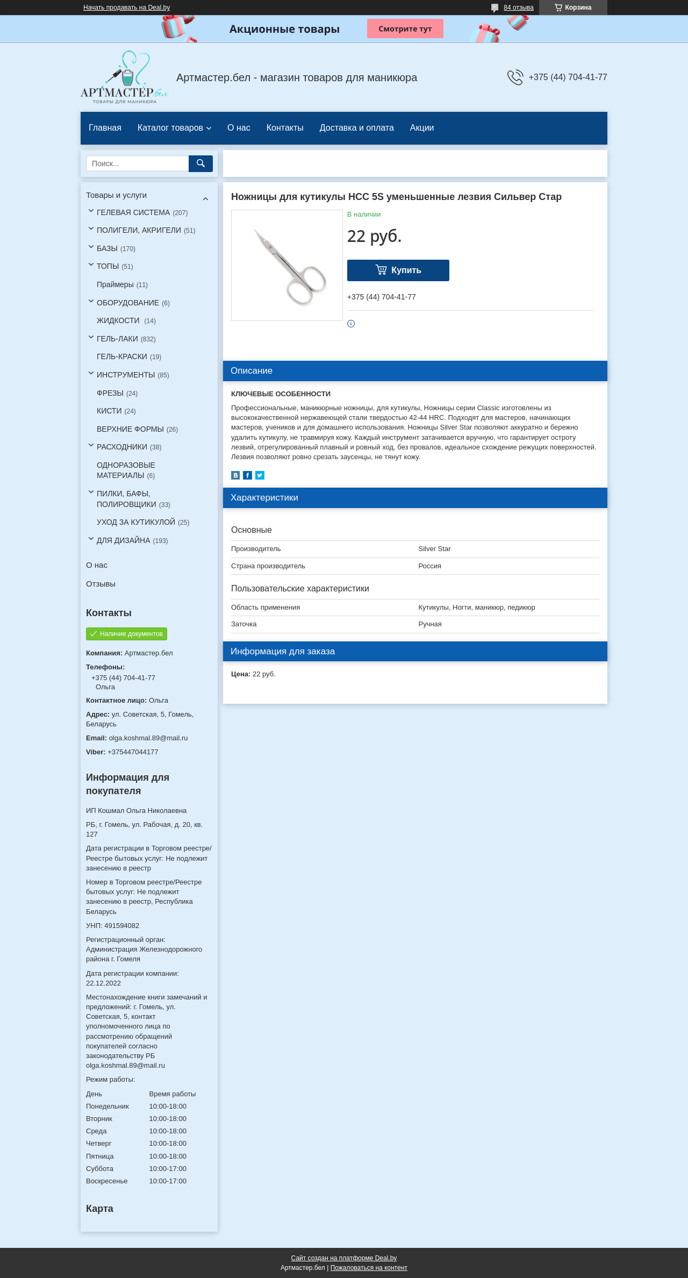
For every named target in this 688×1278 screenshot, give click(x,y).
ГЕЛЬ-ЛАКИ (117, 338)
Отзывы (101, 583)
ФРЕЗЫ (110, 393)
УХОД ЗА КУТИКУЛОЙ (136, 522)
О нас (238, 127)
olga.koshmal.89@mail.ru (148, 738)
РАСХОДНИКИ (122, 446)
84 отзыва (519, 7)
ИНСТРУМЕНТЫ (126, 374)
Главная (105, 127)
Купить (406, 270)
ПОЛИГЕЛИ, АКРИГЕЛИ (139, 230)
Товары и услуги (116, 194)
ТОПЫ (108, 266)
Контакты (285, 127)
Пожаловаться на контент (369, 1268)
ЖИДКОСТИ (119, 320)
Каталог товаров (170, 127)
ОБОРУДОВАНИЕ (128, 302)
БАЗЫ (107, 248)
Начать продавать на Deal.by (126, 7)
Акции (422, 127)
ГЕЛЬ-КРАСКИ (122, 356)
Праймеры (115, 284)
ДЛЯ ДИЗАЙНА (123, 540)
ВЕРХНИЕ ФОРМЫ (130, 429)
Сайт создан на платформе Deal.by (344, 1258)
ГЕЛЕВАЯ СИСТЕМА (133, 212)
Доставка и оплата (357, 127)
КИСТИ (109, 410)
